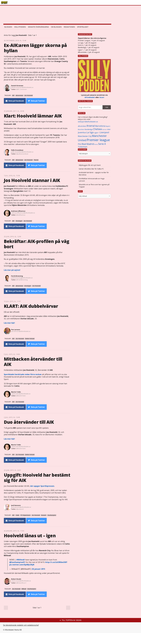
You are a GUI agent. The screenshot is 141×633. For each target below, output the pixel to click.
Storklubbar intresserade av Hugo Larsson (92, 179)
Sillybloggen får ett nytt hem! (90, 165)
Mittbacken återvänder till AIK (33, 361)
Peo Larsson (15, 330)
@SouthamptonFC (17, 562)
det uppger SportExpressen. (42, 486)
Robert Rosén (16, 579)
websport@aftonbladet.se (88, 121)
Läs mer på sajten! (12, 270)
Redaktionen (69, 27)
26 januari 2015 (38, 569)
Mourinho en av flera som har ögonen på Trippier (94, 185)
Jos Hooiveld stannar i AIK (32, 180)
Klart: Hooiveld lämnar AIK (33, 116)
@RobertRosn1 (21, 583)
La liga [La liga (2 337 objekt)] (90, 132)
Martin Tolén (16, 392)
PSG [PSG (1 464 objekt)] (79, 144)
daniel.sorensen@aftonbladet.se (22, 87)
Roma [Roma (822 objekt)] (96, 144)
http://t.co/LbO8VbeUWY (56, 562)
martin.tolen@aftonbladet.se (20, 394)
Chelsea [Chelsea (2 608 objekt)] (97, 129)
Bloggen (8, 27)
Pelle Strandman (17, 150)
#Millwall (20, 559)
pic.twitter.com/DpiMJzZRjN (21, 564)
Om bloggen (56, 27)
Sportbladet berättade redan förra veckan (23, 374)
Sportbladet (82, 27)
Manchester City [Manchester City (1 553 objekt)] (85, 136)
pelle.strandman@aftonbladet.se (22, 152)
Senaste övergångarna (38, 27)
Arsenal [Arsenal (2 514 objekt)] (90, 125)
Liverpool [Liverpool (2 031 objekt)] (104, 132)
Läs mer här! (9, 323)
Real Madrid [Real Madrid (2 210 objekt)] (88, 143)
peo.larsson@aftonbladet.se (20, 331)
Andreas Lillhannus (18, 211)
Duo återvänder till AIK (29, 422)
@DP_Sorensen (21, 89)
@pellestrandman (22, 154)
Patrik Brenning (17, 276)
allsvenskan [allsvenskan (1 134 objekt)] (82, 126)
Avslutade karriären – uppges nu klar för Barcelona (94, 173)
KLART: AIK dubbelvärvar (31, 306)
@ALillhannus (20, 215)
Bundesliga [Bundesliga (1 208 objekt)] (89, 129)
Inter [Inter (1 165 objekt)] (108, 129)
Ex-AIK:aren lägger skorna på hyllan (35, 48)
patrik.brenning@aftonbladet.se (22, 278)
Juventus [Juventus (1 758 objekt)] (82, 132)
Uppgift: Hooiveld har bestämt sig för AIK (37, 477)
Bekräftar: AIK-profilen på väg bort (36, 244)
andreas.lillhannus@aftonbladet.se (23, 213)
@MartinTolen (21, 396)
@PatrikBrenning (22, 280)
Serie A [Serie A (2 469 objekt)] (102, 143)
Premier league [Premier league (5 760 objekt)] (98, 140)
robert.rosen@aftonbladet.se (21, 581)
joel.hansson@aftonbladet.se (21, 507)
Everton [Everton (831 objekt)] (104, 129)
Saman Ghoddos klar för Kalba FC (91, 169)
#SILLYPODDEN (20, 27)
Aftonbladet (90, 97)
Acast (101, 97)
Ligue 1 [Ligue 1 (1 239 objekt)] (96, 133)
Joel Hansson (16, 505)
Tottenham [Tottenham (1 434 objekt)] (82, 147)
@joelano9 (19, 509)
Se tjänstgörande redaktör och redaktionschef (21, 625)
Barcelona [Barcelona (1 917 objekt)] (100, 125)
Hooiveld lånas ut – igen (30, 536)
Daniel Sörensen (17, 86)
